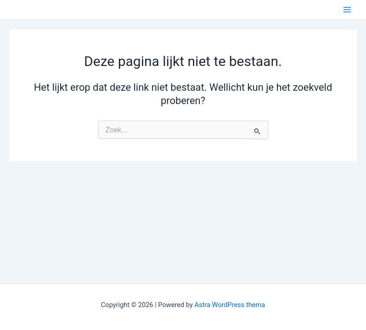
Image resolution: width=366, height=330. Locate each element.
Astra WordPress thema (229, 305)
